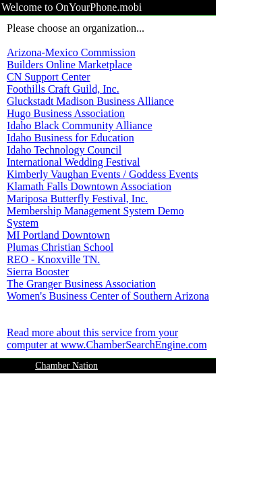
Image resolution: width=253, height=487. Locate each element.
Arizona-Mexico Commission (71, 52)
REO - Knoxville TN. (53, 259)
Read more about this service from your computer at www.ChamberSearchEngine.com (107, 338)
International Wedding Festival (73, 162)
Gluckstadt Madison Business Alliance (90, 101)
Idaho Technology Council (64, 150)
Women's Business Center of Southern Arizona (108, 296)
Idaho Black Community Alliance (79, 125)
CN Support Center (48, 77)
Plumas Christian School (60, 247)
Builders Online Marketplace (69, 64)
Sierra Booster (38, 271)
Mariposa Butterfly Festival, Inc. (77, 198)
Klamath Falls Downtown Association (89, 186)
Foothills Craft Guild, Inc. (63, 89)
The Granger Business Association (81, 283)
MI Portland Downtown (58, 235)
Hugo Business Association (66, 113)
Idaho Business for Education (70, 137)
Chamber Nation (66, 366)
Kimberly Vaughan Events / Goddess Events (102, 174)
